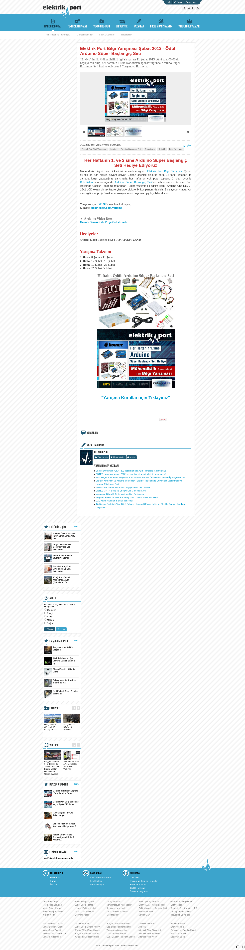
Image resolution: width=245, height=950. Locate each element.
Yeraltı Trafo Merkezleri (85, 912)
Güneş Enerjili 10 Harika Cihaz (59, 672)
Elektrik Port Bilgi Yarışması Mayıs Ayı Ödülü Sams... (61, 804)
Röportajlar (126, 34)
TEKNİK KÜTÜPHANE (77, 22)
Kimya (50, 616)
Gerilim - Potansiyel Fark (181, 902)
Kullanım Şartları (138, 884)
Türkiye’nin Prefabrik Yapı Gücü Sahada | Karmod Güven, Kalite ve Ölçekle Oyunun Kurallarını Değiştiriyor (141, 506)
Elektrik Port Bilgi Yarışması (94, 149)
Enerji (50, 613)
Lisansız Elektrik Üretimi (85, 908)
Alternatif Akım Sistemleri (149, 930)
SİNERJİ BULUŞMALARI (189, 22)
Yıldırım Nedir (49, 915)
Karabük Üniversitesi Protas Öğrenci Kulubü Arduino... (59, 837)
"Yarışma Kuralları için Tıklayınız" (135, 397)
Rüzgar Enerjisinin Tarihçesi (87, 934)
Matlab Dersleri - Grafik (53, 927)
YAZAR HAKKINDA (95, 445)
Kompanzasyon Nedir (116, 908)
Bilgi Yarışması (175, 149)
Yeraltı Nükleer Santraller (118, 912)
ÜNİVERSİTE (121, 22)
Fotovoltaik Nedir (145, 912)
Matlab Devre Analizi (52, 930)
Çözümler (134, 877)
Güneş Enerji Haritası (84, 905)
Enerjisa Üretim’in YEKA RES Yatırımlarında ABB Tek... (60, 536)
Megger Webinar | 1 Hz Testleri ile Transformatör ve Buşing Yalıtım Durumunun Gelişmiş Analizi (52, 766)
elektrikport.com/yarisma (106, 207)
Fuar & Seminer (107, 34)
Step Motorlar (113, 915)
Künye (53, 881)
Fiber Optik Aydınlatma (148, 902)
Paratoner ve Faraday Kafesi (183, 930)
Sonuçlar (61, 629)
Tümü (76, 526)
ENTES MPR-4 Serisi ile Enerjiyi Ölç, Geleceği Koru (121, 490)
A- (184, 146)
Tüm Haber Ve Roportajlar (57, 34)
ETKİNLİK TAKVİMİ (58, 852)
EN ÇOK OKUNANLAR (59, 641)
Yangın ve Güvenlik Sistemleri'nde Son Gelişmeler (120, 494)
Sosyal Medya (97, 884)
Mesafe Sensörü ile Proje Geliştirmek (103, 222)
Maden (50, 620)
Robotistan (150, 149)
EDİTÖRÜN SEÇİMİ (58, 527)
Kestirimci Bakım (177, 937)
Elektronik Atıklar (82, 915)
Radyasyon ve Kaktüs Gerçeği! (58, 650)
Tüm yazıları (103, 457)
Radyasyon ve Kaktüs (180, 915)
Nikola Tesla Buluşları (52, 905)
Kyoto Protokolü (82, 924)
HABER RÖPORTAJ (52, 22)
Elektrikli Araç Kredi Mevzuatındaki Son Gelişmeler (58, 569)
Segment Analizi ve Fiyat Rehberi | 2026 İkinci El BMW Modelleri (127, 497)
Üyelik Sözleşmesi (138, 891)
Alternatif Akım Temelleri (149, 934)
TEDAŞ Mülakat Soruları (181, 912)
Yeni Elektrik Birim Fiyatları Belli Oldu (61, 694)
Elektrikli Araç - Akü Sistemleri (151, 905)
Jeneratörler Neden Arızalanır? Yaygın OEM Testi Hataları (123, 487)
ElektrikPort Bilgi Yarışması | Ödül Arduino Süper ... (61, 793)
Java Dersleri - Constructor (54, 934)
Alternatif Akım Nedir (147, 937)
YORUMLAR (92, 433)
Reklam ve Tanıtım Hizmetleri (144, 881)
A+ (189, 145)
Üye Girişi (192, 2)
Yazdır (132, 457)
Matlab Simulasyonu (52, 937)
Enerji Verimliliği (177, 927)
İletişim (53, 884)
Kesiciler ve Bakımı (146, 924)
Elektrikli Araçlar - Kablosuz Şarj (152, 908)
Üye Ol (179, 2)
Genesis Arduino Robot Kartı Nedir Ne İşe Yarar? (60, 826)
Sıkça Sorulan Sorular (100, 877)
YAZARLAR (139, 22)
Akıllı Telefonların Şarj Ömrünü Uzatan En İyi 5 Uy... (59, 661)
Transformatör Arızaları (117, 930)
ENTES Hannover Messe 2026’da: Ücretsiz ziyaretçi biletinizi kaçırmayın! (131, 474)
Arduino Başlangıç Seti (131, 149)
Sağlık (50, 623)
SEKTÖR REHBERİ (101, 22)
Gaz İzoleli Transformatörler (119, 927)
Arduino (113, 149)
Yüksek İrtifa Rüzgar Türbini (87, 937)
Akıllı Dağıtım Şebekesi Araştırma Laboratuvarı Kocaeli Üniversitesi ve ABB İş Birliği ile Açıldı (140, 477)
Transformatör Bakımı (116, 934)
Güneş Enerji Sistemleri (53, 912)
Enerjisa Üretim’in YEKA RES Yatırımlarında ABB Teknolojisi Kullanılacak (131, 471)
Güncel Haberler (85, 34)
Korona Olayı (144, 915)
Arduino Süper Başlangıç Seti (133, 182)
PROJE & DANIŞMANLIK (161, 22)
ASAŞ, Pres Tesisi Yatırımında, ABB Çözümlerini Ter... (57, 580)
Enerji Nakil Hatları (178, 934)
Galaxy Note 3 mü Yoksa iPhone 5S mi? (60, 683)
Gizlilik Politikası (137, 888)
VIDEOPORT (54, 745)
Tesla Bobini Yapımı (51, 902)
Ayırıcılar (142, 927)
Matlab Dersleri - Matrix (53, 924)
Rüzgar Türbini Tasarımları (118, 924)
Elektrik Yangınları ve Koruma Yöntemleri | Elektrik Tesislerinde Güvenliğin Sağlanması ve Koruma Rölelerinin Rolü (139, 482)
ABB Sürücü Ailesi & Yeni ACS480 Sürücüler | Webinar (71, 764)
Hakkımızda (56, 877)
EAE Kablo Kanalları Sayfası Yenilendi (114, 500)
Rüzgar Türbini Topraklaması (87, 930)
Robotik (162, 149)
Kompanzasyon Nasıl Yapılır (119, 905)
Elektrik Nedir (176, 905)
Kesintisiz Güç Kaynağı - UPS (183, 908)
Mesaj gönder (118, 457)
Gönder (50, 629)
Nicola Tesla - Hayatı (52, 908)
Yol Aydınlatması (114, 902)
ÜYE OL (102, 204)
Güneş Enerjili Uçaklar (84, 902)
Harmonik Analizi (177, 924)
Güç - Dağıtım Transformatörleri (121, 937)
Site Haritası (96, 881)
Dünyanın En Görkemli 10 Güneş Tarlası (52, 726)
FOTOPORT (54, 708)
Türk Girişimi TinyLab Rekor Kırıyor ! (58, 815)
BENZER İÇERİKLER (58, 785)
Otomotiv (51, 610)
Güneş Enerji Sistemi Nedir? (87, 927)
